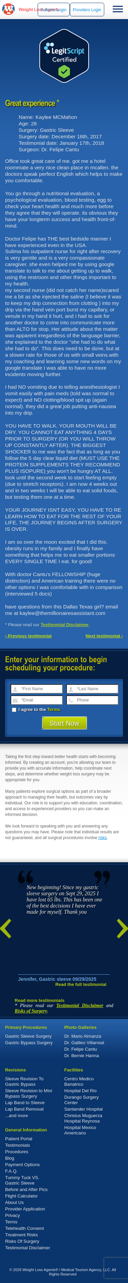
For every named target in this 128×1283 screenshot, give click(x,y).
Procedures (16, 1151)
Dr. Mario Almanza (82, 1036)
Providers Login (87, 9)
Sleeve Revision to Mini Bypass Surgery (28, 1093)
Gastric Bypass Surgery (29, 1042)
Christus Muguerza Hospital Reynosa (83, 1118)
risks (102, 837)
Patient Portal (18, 1138)
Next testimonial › (104, 635)
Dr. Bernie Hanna (81, 1055)
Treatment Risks (21, 1234)
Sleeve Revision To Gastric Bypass (24, 1081)
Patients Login (54, 9)
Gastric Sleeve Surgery (28, 1036)
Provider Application (25, 1208)
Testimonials (17, 1145)
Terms (53, 709)
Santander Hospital (83, 1109)
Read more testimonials (40, 1000)
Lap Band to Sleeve (24, 1102)
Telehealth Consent (24, 1228)
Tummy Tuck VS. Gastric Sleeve (22, 1180)
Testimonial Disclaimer (65, 624)
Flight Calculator (21, 1196)
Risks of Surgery (31, 1011)
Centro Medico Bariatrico (79, 1081)
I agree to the (36, 709)
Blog (9, 1158)
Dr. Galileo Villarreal (84, 1042)
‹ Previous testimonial (28, 635)
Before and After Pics (26, 1189)
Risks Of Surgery (22, 1241)
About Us (14, 1202)
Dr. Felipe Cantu (80, 1049)
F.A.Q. (11, 1171)
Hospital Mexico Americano (80, 1130)
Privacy (12, 1215)
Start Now (64, 723)
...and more (16, 1115)
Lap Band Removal (24, 1109)
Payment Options (22, 1164)
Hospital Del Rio (80, 1090)
